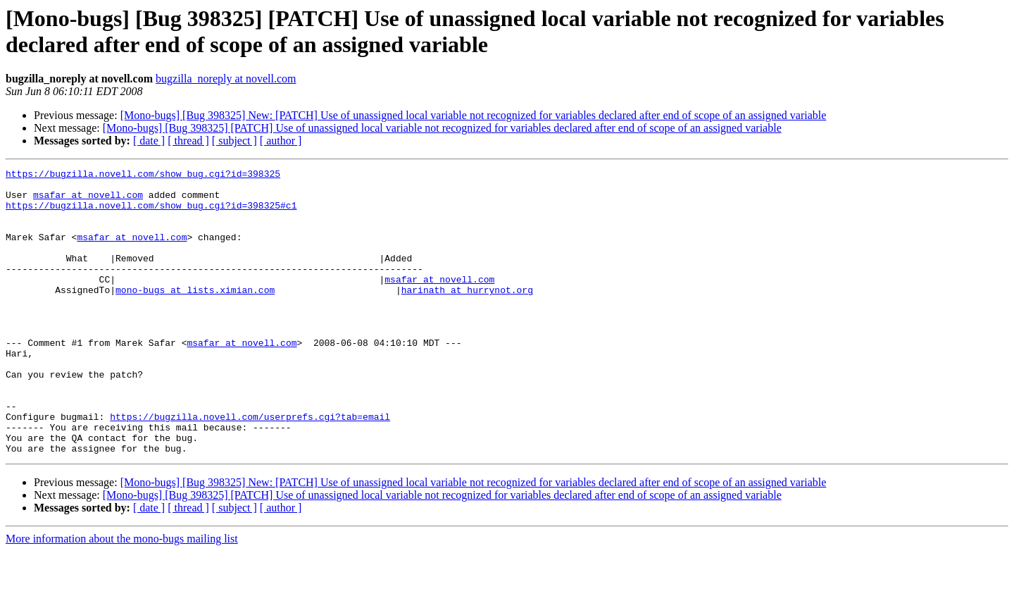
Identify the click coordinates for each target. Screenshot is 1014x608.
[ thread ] (188, 141)
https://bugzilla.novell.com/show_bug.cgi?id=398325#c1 (151, 213)
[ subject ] (234, 141)
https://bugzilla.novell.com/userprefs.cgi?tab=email (250, 467)
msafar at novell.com (88, 200)
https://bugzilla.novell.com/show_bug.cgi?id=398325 (143, 175)
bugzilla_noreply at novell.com (226, 79)
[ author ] (281, 141)
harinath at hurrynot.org (467, 315)
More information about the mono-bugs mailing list (122, 596)
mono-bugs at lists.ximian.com (195, 315)
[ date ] (149, 141)
